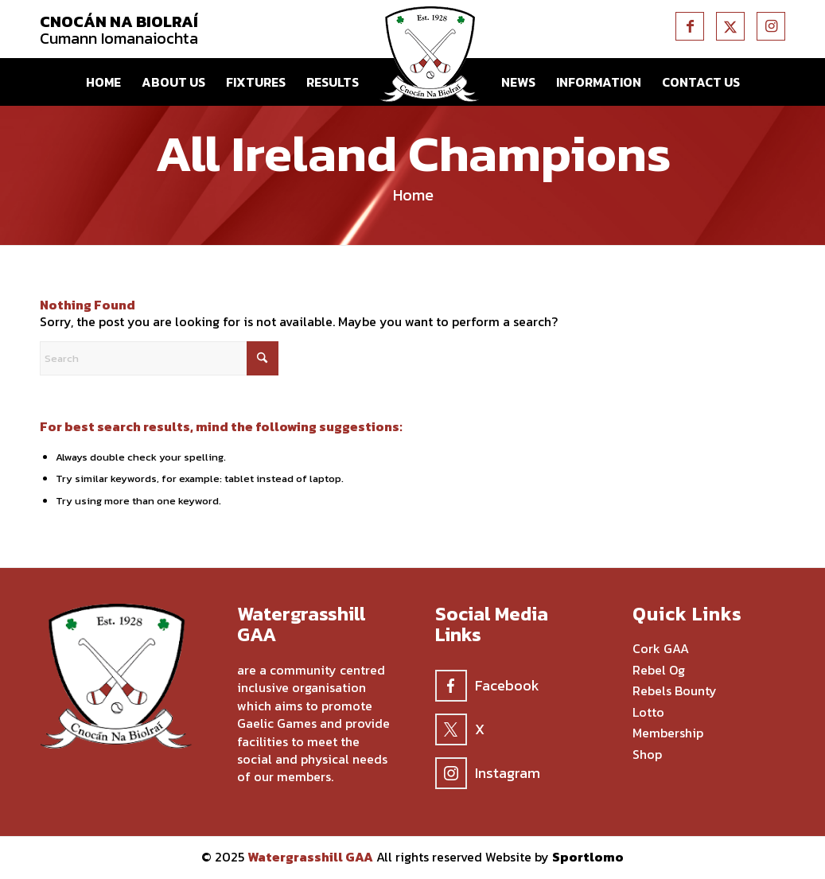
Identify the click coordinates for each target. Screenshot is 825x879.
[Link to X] (730, 26)
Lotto (648, 712)
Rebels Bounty (674, 691)
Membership (667, 733)
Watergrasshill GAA (310, 856)
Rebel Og (658, 670)
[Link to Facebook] (689, 26)
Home (413, 195)
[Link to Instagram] (771, 26)
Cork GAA (660, 649)
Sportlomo (588, 856)
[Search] (159, 358)
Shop (647, 755)
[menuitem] (103, 82)
